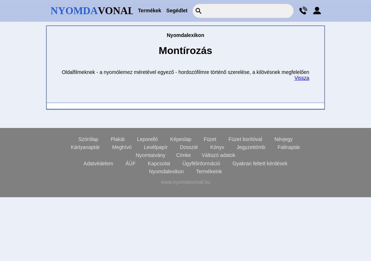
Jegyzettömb (251, 147)
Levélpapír (155, 147)
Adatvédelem (98, 163)
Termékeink (209, 171)
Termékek (149, 10)
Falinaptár (289, 147)
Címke (183, 155)
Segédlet (176, 10)
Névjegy (283, 139)
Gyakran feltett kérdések (260, 163)
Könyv (217, 147)
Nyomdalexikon (166, 171)
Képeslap (180, 139)
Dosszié (189, 147)
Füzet (210, 139)
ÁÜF (130, 163)
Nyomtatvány (151, 155)
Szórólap (88, 139)
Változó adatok (218, 155)
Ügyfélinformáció (201, 163)
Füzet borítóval (245, 139)
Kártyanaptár (85, 147)
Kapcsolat (159, 163)
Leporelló (147, 139)
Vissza (302, 78)
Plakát (118, 139)
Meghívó (122, 147)
